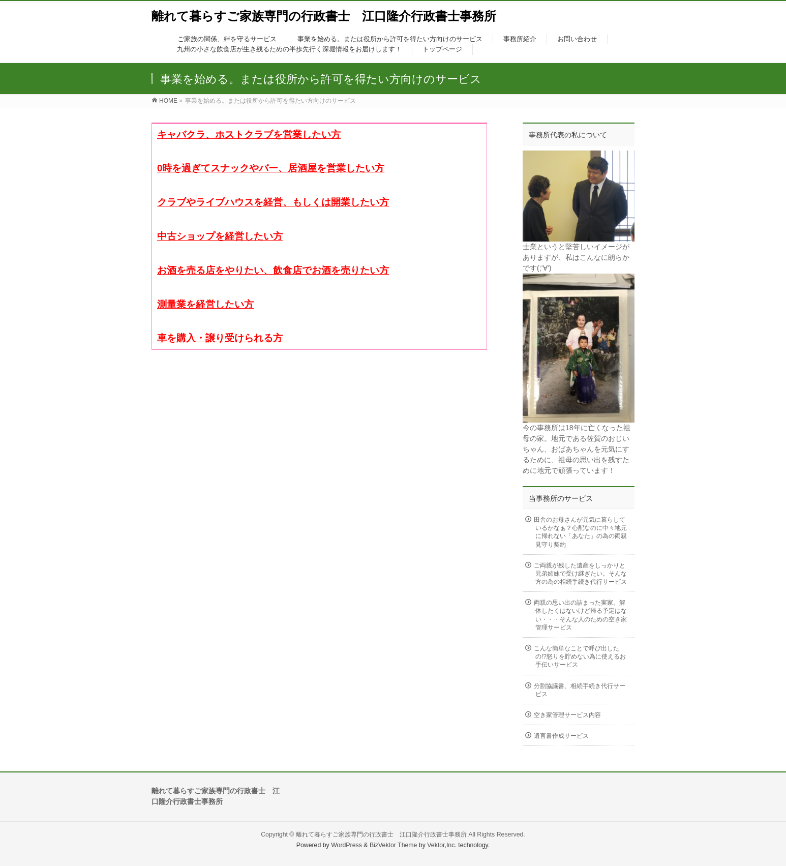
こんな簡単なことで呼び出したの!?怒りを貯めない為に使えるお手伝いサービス (580, 656)
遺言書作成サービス (561, 735)
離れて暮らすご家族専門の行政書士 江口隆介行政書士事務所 (324, 16)
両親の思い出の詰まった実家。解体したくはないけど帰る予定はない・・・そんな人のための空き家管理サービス (580, 615)
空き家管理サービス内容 (567, 715)
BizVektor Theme (393, 845)
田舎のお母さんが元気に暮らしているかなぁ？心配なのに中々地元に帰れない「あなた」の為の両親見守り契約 (580, 532)
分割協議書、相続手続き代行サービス (579, 690)
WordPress (346, 845)
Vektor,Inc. (442, 845)
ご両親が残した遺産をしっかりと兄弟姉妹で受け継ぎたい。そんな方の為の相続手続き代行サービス (580, 573)
